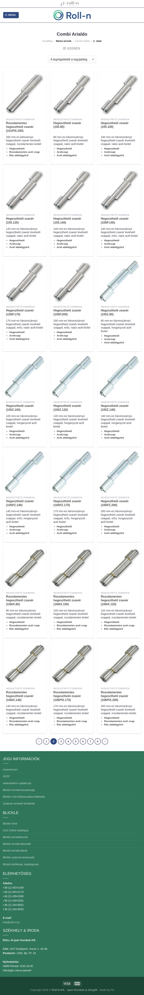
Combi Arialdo (82, 41)
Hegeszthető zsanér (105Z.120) (67, 407)
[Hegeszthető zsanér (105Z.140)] (119, 377)
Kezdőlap (47, 41)
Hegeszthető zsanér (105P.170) (20, 312)
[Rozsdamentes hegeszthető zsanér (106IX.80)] (24, 568)
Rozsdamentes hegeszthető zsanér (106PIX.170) (67, 696)
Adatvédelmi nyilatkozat (17, 783)
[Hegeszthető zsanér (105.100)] (119, 94)
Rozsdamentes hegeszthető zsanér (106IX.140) (20, 696)
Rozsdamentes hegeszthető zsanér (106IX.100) (67, 600)
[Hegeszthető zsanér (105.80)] (72, 94)
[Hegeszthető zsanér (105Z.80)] (119, 282)
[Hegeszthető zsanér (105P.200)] (72, 282)
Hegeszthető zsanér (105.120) (20, 220)
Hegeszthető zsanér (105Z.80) (115, 312)
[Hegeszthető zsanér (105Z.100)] (24, 377)
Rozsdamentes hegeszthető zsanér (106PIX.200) (114, 696)
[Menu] (11, 15)
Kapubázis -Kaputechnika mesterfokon (69, 4)
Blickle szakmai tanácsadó (18, 857)
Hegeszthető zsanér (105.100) (115, 125)
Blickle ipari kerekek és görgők (48, 4)
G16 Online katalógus (16, 830)
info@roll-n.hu (11, 922)
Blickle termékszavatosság (19, 789)
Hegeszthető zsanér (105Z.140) (115, 407)
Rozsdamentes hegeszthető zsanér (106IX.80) (20, 600)
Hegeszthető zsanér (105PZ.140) (20, 503)
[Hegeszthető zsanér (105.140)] (72, 190)
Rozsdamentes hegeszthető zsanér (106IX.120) (114, 600)
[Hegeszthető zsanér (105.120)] (24, 190)
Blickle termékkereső (15, 837)
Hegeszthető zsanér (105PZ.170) (67, 503)
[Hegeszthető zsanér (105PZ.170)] (72, 472)
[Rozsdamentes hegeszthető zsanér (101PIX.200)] (24, 94)
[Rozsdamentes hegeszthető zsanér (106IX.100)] (72, 568)
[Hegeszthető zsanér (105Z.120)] (72, 377)
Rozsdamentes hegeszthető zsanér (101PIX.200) (20, 126)
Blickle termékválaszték (17, 843)
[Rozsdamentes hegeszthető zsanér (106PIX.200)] (119, 663)
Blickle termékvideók (15, 850)
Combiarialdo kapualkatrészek (91, 4)
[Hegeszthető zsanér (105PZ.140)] (24, 472)
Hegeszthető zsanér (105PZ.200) (115, 503)
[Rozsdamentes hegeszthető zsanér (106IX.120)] (119, 568)
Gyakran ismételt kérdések (19, 803)
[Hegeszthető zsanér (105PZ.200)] (119, 472)
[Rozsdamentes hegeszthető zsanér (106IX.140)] (24, 663)
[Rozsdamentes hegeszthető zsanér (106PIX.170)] (72, 663)
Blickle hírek (10, 823)
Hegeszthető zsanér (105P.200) (67, 312)
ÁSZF (6, 776)
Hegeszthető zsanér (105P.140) (115, 220)
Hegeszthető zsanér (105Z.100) (20, 407)
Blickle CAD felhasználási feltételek (24, 796)
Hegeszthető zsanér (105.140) (67, 220)
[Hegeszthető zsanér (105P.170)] (24, 282)
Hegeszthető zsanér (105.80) (67, 125)
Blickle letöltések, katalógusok (21, 864)
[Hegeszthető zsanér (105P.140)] (119, 190)
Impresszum (10, 769)
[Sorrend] (72, 59)
